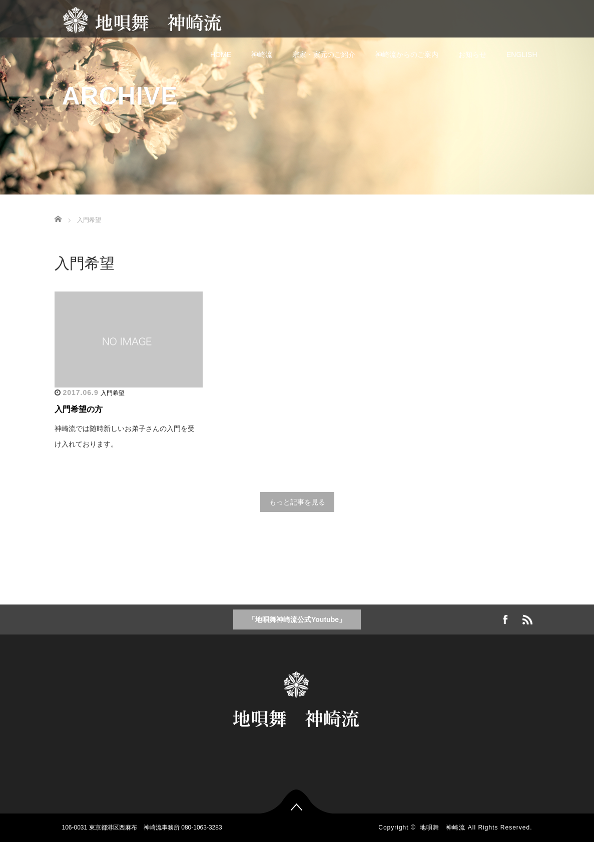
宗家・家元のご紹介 (323, 54)
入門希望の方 (79, 409)
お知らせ (472, 54)
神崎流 (261, 54)
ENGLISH (521, 54)
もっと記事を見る (297, 502)
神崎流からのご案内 (406, 54)
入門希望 (113, 393)
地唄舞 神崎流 (442, 827)
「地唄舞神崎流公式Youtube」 (297, 620)
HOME (220, 54)
